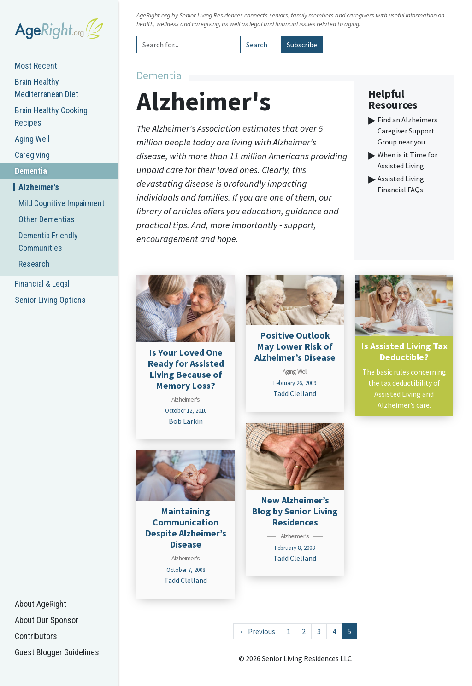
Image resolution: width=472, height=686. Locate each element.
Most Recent (36, 65)
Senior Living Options (50, 300)
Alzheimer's (38, 187)
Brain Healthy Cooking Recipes (51, 116)
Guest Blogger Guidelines (57, 652)
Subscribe (302, 44)
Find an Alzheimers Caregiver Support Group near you (407, 130)
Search (256, 44)
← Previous (257, 631)
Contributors (36, 636)
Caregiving (32, 155)
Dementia (31, 171)
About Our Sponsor (46, 620)
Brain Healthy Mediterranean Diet (46, 88)
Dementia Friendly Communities (48, 242)
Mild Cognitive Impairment (61, 203)
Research (34, 264)
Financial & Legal (42, 283)
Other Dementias (46, 219)
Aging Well (32, 139)
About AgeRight (40, 604)
